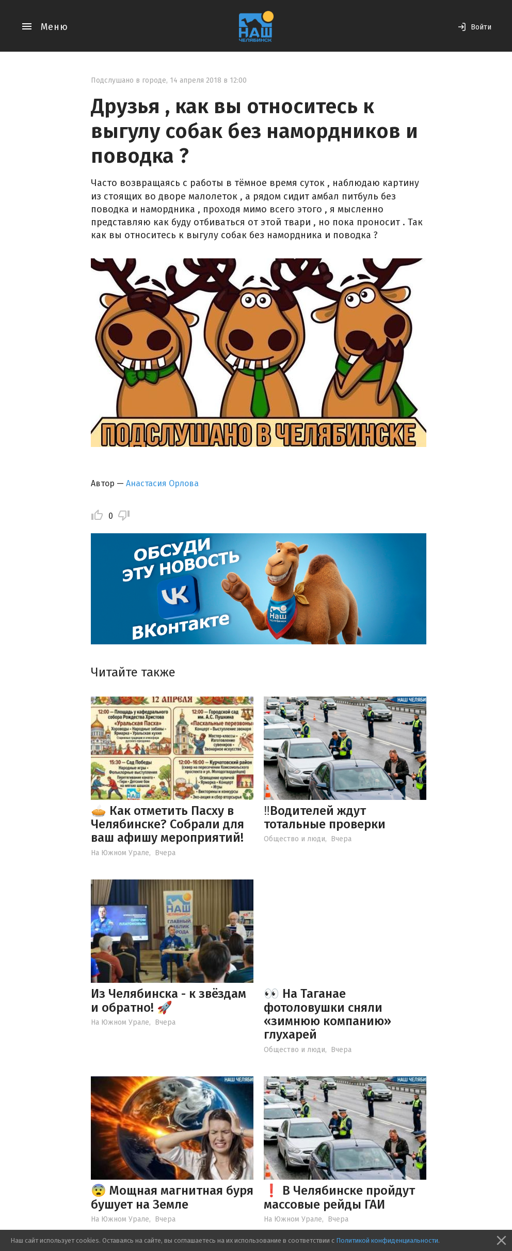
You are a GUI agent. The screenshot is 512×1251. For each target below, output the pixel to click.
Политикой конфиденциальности (387, 1240)
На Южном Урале (120, 852)
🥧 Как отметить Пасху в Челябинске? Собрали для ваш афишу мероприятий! (167, 824)
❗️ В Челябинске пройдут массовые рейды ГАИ (339, 1197)
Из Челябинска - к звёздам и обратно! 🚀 (168, 1000)
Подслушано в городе (128, 80)
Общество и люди (294, 839)
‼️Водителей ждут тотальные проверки (325, 817)
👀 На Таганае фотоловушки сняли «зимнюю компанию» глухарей (327, 1014)
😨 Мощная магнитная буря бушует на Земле (172, 1197)
